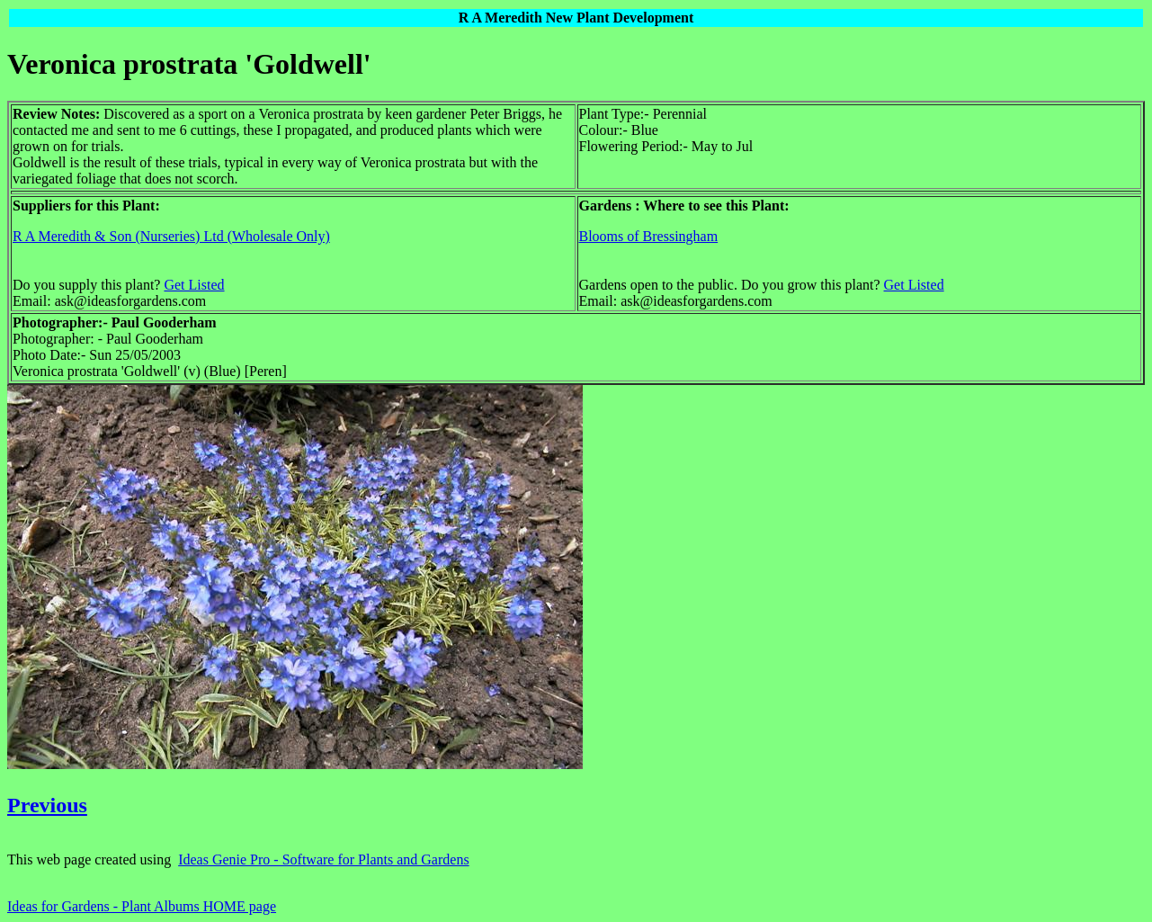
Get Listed (194, 284)
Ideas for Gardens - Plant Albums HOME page (141, 906)
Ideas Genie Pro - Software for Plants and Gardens (323, 859)
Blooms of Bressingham (649, 236)
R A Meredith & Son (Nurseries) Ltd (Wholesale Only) (171, 236)
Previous (47, 805)
